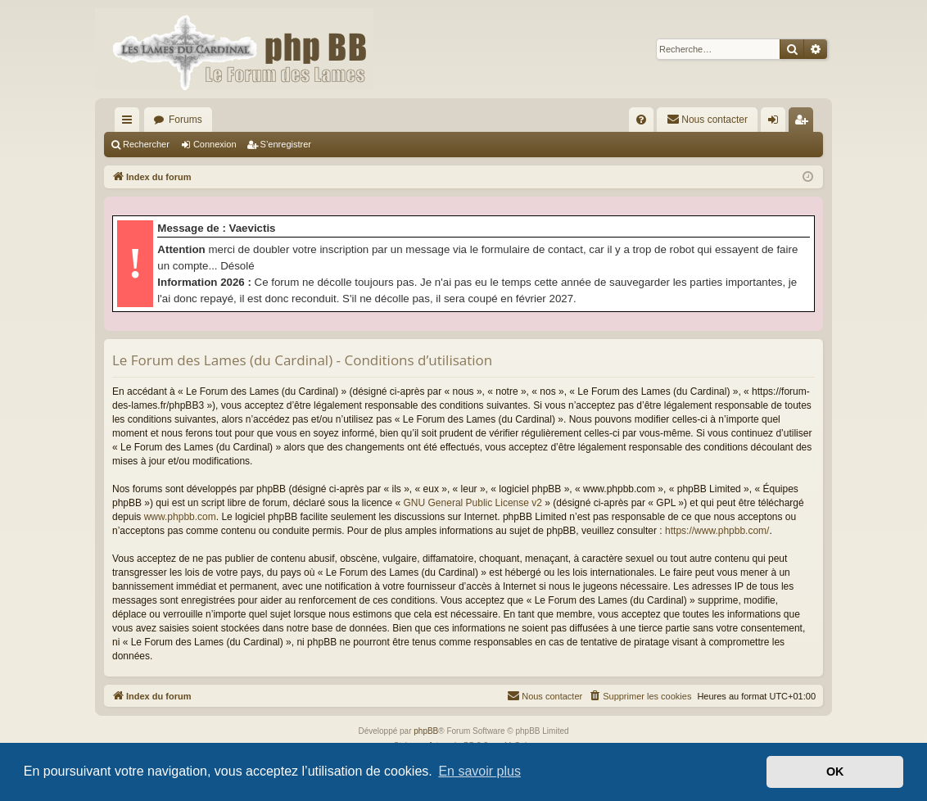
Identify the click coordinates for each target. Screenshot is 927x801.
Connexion (215, 144)
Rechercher (146, 144)
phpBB (426, 730)
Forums (185, 119)
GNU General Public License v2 (473, 503)
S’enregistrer (285, 144)
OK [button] (835, 771)
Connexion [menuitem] (776, 123)
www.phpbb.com (180, 517)
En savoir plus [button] (479, 771)
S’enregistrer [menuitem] (804, 123)
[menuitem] (641, 119)
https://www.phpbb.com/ (717, 530)
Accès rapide (130, 123)
